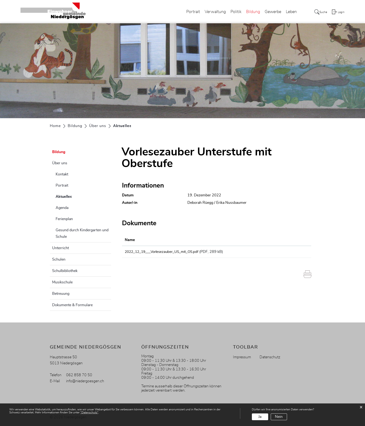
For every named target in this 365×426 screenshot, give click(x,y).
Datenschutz (270, 357)
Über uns (59, 163)
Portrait (189, 12)
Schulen (58, 259)
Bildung (249, 12)
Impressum (242, 357)
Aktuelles (75, 195)
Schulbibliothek (65, 271)
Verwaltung (211, 12)
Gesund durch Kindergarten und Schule (82, 233)
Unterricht (60, 248)
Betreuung (60, 293)
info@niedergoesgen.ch (85, 381)
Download (293, 252)
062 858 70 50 (79, 375)
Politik (231, 12)
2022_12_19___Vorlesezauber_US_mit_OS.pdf (164, 252)
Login (341, 13)
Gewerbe (268, 12)
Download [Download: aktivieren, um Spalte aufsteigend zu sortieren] (288, 240)
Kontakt (62, 174)
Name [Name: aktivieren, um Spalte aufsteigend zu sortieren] (130, 240)
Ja (259, 417)
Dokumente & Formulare (72, 305)
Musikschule (62, 282)
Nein (279, 417)
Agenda (62, 208)
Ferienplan (64, 219)
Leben (287, 12)
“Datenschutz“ (89, 412)
